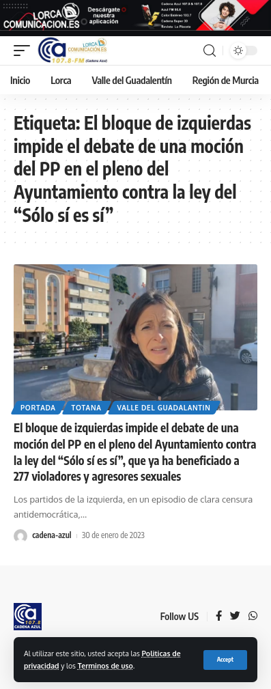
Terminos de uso (105, 665)
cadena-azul (51, 535)
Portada (38, 408)
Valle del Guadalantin (164, 408)
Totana (87, 408)
